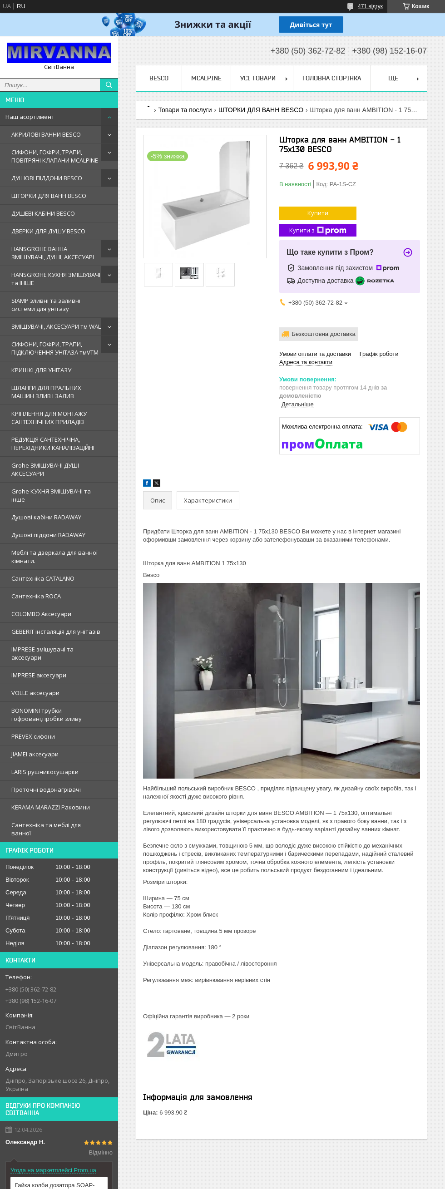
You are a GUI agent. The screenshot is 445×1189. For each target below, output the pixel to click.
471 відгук (370, 6)
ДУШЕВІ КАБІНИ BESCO (43, 213)
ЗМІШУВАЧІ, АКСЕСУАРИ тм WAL (56, 326)
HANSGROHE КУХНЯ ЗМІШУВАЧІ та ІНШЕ (55, 279)
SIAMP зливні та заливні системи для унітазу (45, 304)
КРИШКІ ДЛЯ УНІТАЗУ (41, 370)
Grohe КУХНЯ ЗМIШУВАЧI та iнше (51, 495)
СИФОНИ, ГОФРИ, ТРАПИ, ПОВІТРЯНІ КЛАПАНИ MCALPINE (54, 156)
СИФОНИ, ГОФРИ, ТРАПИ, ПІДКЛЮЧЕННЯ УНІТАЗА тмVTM (55, 348)
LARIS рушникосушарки (45, 772)
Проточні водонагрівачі (46, 789)
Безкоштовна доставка (324, 334)
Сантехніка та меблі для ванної (46, 829)
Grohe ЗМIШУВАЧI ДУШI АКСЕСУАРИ (45, 469)
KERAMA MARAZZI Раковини (50, 807)
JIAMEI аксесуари (35, 754)
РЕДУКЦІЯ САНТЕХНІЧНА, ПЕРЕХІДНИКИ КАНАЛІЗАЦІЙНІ (52, 443)
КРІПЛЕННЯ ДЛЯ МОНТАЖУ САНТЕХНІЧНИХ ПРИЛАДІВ (49, 417)
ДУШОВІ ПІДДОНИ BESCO (46, 178)
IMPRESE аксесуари (38, 675)
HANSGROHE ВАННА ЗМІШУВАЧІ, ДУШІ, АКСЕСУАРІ (52, 253)
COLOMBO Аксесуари (41, 614)
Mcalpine (206, 78)
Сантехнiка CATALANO (42, 578)
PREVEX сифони (33, 736)
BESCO (158, 78)
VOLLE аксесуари (35, 693)
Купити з (317, 230)
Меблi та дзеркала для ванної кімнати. (54, 556)
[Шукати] (109, 85)
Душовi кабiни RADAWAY (46, 517)
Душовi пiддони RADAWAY (48, 535)
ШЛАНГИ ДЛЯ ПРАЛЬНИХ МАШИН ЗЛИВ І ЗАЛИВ (46, 392)
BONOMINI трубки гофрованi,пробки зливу (46, 714)
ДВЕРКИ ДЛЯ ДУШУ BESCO (48, 231)
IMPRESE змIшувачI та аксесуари (42, 653)
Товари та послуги (185, 109)
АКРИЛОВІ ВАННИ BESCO (46, 134)
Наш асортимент (29, 117)
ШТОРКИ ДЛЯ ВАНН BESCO (48, 196)
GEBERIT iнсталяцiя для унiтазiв (55, 631)
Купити (317, 213)
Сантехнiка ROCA (36, 596)
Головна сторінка (331, 78)
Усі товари (258, 78)
